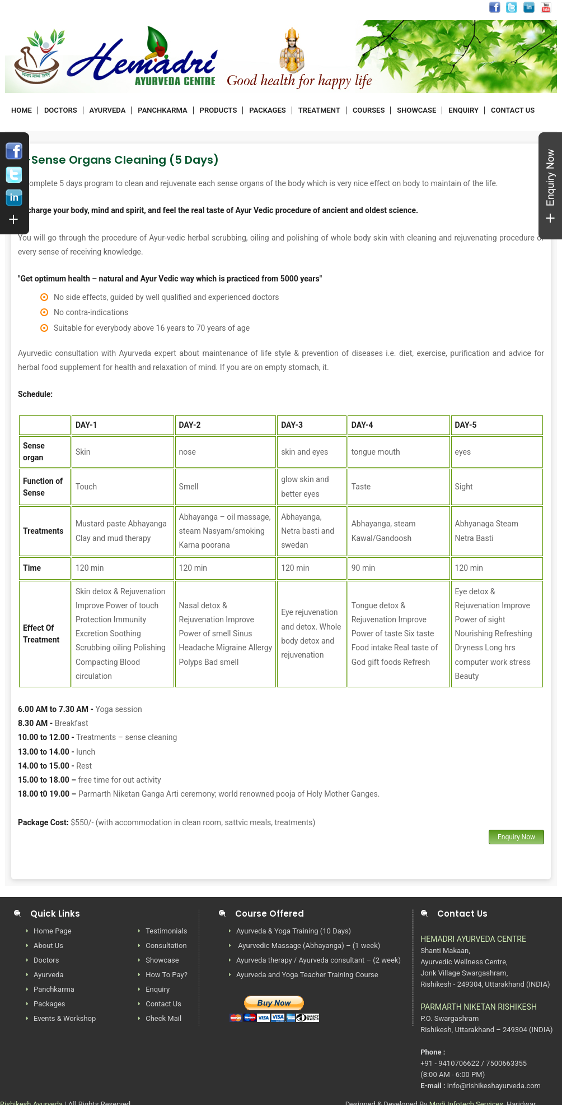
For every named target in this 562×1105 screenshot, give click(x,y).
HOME (21, 110)
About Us (48, 945)
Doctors (46, 960)
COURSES (369, 110)
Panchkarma (54, 989)
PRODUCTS (218, 110)
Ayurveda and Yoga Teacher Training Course (307, 974)
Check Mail (163, 1018)
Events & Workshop (65, 1018)
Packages (49, 1004)
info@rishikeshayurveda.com (240, 8)
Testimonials (166, 931)
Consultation (166, 945)
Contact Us (163, 1004)
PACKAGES (267, 110)
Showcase (162, 960)
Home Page (53, 931)
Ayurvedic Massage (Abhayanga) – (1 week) (308, 945)
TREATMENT (319, 110)
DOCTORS (60, 110)
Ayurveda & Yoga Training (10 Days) (293, 931)
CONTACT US (513, 110)
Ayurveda (49, 974)
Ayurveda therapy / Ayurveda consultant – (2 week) (318, 960)
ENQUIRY (463, 110)
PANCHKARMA (162, 110)
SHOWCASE (416, 110)
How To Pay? (167, 974)
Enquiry (158, 989)
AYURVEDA (108, 110)
